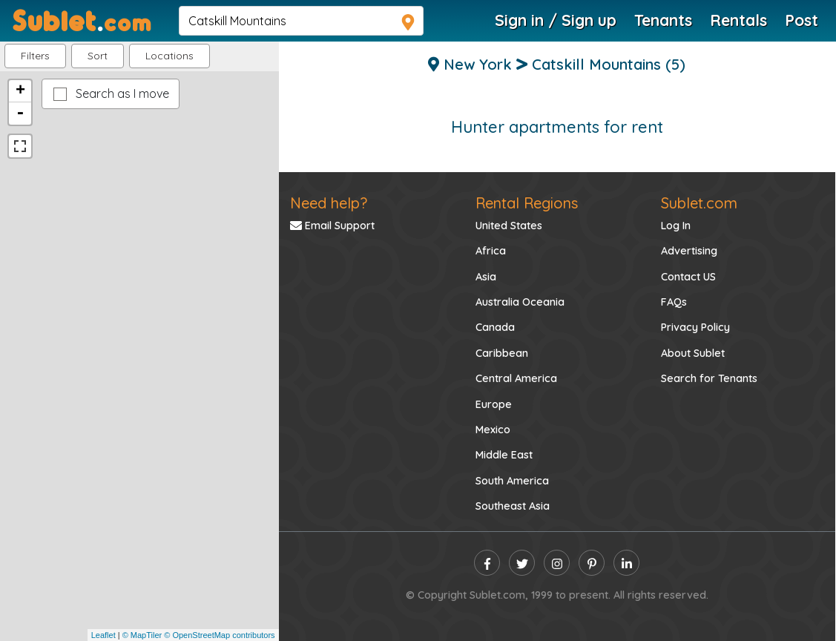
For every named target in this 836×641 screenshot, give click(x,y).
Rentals (738, 20)
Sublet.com (699, 203)
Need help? (328, 203)
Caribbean (501, 353)
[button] (169, 56)
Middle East (504, 454)
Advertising (689, 250)
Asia (485, 276)
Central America (516, 378)
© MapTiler (142, 635)
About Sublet (693, 353)
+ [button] (20, 91)
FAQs (674, 302)
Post (801, 20)
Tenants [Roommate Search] (663, 20)
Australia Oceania (520, 302)
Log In (676, 225)
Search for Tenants (709, 378)
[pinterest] (592, 563)
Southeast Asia (512, 506)
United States (508, 225)
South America (512, 480)
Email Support (332, 225)
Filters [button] (35, 55)
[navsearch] (301, 21)
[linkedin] (626, 563)
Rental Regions (526, 203)
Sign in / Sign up (555, 20)
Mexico (492, 429)
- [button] (20, 113)
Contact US (688, 276)
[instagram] (557, 563)
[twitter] (522, 563)
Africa (490, 250)
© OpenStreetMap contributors (219, 635)
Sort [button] (98, 55)
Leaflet (103, 635)
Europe (493, 404)
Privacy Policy (695, 327)
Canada (495, 327)
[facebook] (487, 563)
